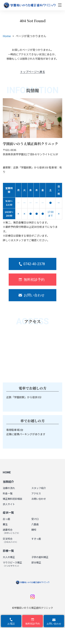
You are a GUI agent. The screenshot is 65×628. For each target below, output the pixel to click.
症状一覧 (8, 512)
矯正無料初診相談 (12, 498)
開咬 (33, 529)
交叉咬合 (10, 540)
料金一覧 (7, 493)
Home (7, 36)
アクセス (36, 493)
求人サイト (9, 504)
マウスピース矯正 (12, 564)
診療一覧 (8, 551)
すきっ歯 (36, 538)
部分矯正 (36, 562)
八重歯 (35, 524)
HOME (7, 472)
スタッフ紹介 (38, 488)
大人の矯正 (9, 557)
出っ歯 (6, 519)
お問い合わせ (38, 498)
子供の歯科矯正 (39, 557)
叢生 (5, 524)
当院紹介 (8, 481)
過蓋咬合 (11, 531)
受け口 (35, 519)
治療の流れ (9, 488)
